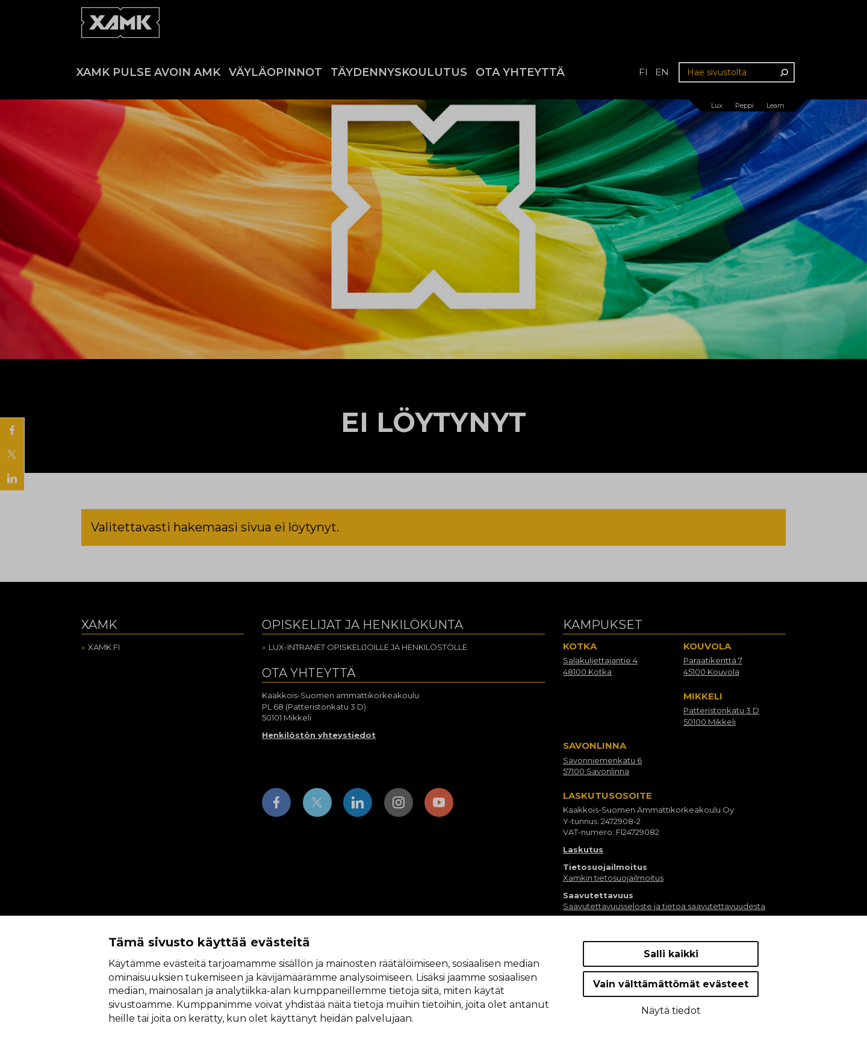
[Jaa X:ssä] (12, 454)
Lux (716, 105)
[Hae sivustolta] (737, 72)
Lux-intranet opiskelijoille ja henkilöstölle (368, 647)
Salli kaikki (671, 954)
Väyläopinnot (275, 72)
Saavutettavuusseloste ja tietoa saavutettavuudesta (664, 906)
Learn (775, 105)
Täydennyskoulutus (399, 72)
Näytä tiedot (671, 1010)
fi (643, 72)
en (662, 72)
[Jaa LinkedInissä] (12, 478)
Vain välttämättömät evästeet (670, 984)
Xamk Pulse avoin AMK (148, 72)
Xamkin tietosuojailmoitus (613, 878)
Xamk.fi (104, 647)
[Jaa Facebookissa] (12, 430)
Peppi (744, 105)
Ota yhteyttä (520, 72)
